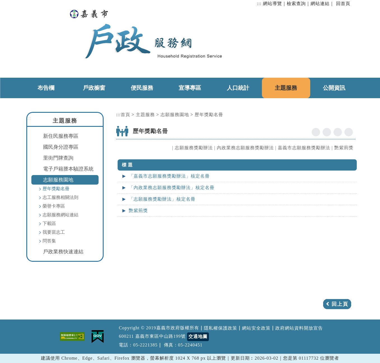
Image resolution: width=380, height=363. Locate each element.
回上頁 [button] (340, 304)
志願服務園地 (58, 180)
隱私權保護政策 (220, 328)
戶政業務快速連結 (63, 251)
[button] (192, 313)
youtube (327, 132)
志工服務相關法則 (60, 197)
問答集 (49, 240)
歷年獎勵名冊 (56, 188)
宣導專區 (190, 88)
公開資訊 (334, 88)
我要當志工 (54, 232)
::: (259, 3)
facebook (316, 132)
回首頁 (343, 3)
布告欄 (46, 88)
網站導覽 (272, 3)
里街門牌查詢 (58, 158)
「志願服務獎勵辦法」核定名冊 (162, 199)
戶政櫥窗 (94, 88)
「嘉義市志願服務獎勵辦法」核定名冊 (169, 176)
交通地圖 (198, 336)
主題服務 (286, 88)
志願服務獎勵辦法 (194, 147)
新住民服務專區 (60, 136)
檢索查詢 (296, 3)
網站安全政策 (256, 328)
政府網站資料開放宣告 (299, 328)
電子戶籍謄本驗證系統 (68, 169)
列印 (348, 132)
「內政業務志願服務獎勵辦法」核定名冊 (172, 187)
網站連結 (320, 3)
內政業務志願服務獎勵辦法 (245, 147)
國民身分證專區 (60, 147)
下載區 (49, 223)
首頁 (125, 114)
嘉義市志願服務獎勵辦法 (304, 147)
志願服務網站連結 (60, 214)
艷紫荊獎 (343, 147)
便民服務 (142, 88)
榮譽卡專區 (54, 206)
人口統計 (238, 88)
